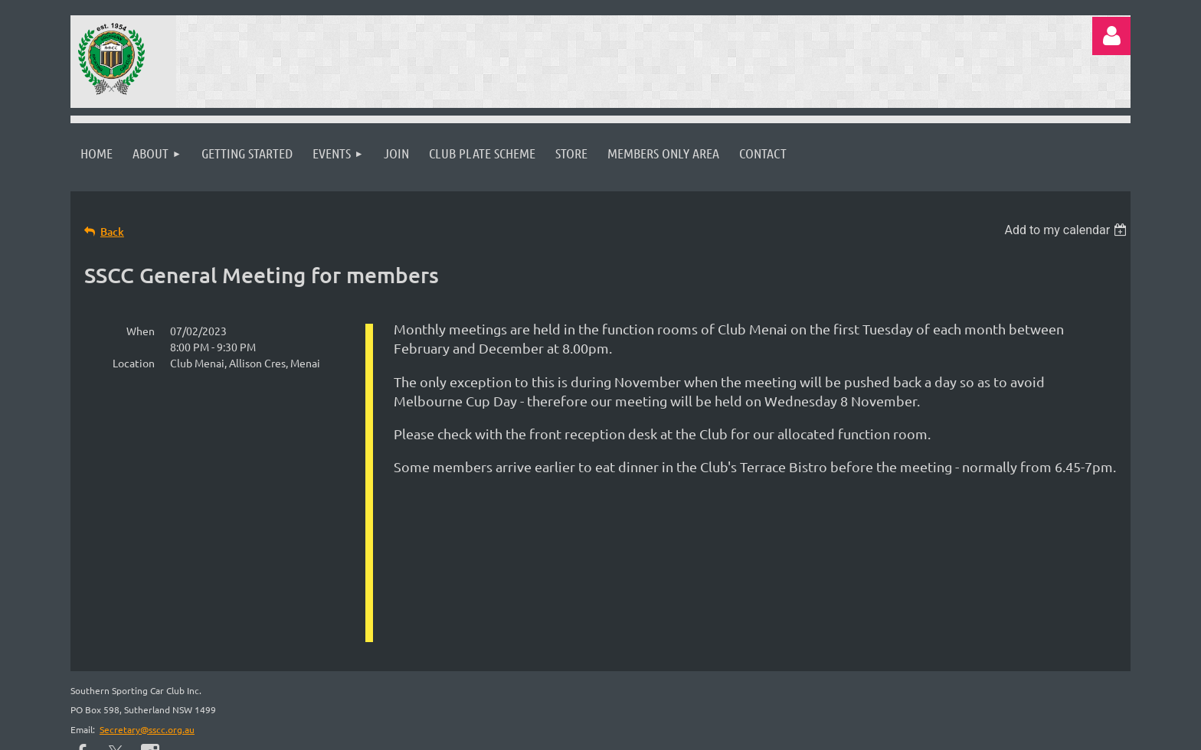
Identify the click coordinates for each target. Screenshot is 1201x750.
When (140, 331)
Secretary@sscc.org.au (147, 582)
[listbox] (1068, 230)
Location (134, 363)
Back (112, 231)
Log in (1111, 36)
